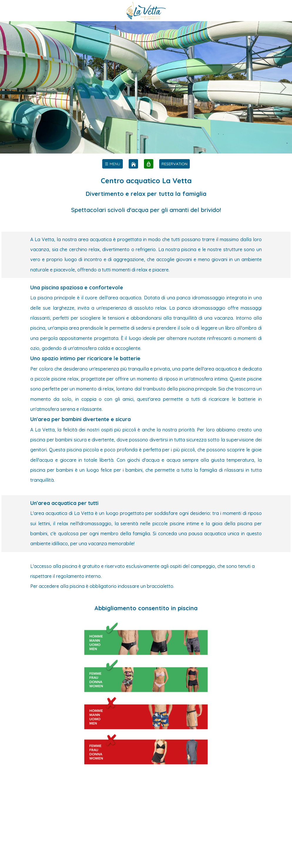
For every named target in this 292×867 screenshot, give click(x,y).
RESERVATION (174, 163)
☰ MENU (112, 163)
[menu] (112, 163)
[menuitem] (112, 163)
